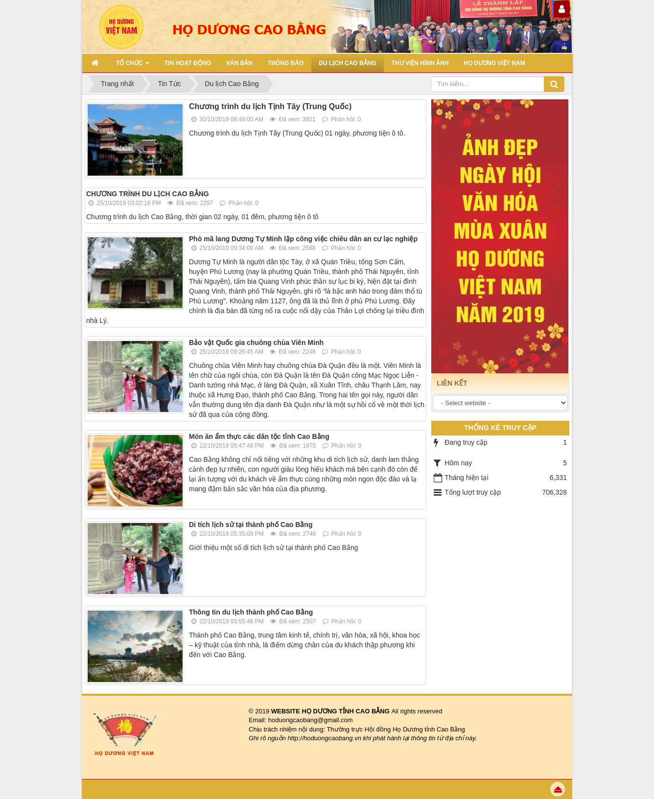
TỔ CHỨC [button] (132, 66)
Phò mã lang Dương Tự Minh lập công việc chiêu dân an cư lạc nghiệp (303, 239)
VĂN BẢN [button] (239, 63)
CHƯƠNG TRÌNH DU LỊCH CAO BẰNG (147, 194)
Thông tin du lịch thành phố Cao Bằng (251, 612)
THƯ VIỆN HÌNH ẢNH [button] (420, 63)
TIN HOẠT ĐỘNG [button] (187, 63)
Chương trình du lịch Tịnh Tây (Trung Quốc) (270, 106)
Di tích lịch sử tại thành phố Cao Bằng (250, 524)
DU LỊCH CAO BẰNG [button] (347, 63)
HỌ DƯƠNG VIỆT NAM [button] (494, 63)
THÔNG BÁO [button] (286, 63)
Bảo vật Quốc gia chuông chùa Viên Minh (256, 342)
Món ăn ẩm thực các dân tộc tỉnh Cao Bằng (259, 436)
